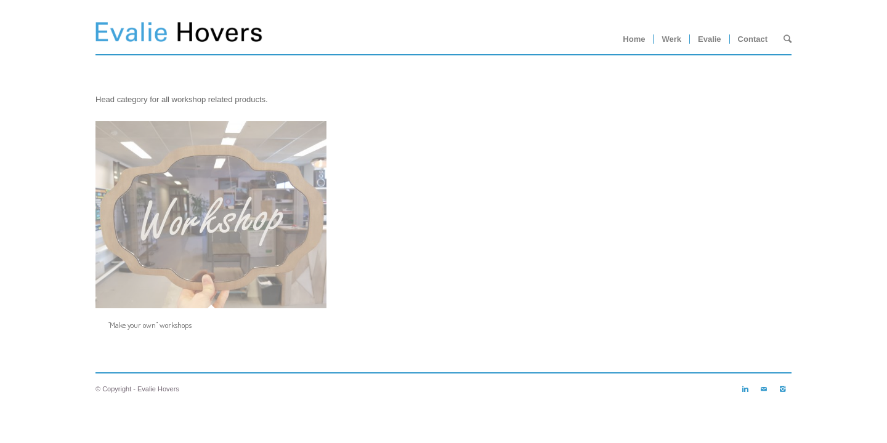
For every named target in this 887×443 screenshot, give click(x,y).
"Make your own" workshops (150, 325)
